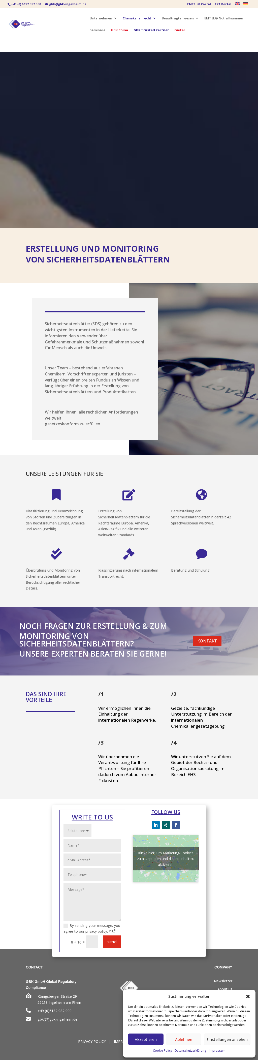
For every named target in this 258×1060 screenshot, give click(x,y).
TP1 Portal (223, 4)
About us (224, 989)
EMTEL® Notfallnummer (223, 18)
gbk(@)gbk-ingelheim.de (57, 1019)
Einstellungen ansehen (227, 1039)
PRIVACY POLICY (92, 1041)
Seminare (97, 30)
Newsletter (223, 981)
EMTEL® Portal (199, 4)
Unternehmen (101, 18)
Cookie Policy (162, 1050)
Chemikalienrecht (137, 18)
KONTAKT (207, 641)
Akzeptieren (146, 1039)
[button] (247, 996)
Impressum (217, 1050)
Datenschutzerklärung (190, 1050)
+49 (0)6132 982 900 (55, 1010)
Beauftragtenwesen (178, 18)
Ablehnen (183, 1039)
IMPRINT (121, 1041)
